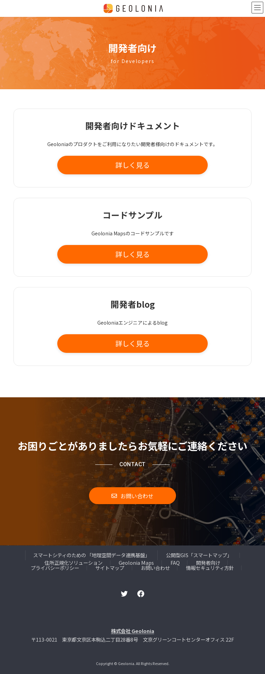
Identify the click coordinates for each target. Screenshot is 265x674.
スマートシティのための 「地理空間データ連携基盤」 (91, 555)
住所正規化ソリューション (73, 562)
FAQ (175, 562)
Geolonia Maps (136, 562)
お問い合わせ (155, 567)
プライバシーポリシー (55, 567)
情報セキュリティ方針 (210, 567)
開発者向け (208, 562)
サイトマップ (109, 567)
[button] (132, 165)
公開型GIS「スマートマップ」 (199, 555)
